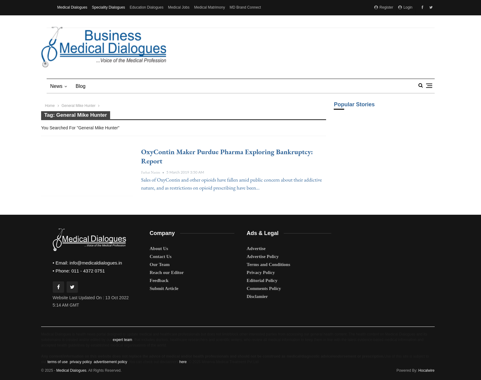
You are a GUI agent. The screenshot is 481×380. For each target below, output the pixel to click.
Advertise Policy (263, 256)
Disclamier (257, 296)
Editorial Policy (262, 280)
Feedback (159, 280)
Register (383, 7)
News (56, 86)
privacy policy (80, 362)
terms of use (58, 362)
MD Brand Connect (245, 7)
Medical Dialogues (72, 7)
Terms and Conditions (268, 264)
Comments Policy (264, 288)
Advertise (256, 248)
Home (50, 106)
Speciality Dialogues (108, 7)
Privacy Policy (261, 272)
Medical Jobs (179, 7)
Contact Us (160, 256)
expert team (122, 340)
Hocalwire (426, 370)
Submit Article (164, 288)
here (183, 362)
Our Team (160, 264)
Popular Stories (354, 104)
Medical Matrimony (209, 7)
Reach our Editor (167, 272)
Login (405, 7)
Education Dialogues (147, 7)
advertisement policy (110, 362)
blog (81, 86)
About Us (159, 248)
